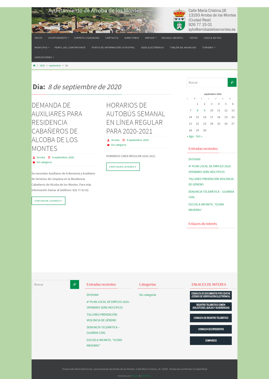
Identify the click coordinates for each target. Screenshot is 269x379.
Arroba (41, 157)
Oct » (199, 136)
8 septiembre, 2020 (63, 157)
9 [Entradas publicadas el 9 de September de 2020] (204, 110)
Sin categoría (44, 162)
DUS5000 (194, 159)
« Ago (190, 136)
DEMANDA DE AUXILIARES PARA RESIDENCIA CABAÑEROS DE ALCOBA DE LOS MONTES (57, 127)
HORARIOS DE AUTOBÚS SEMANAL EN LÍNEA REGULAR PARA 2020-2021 (135, 118)
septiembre (55, 65)
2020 (42, 65)
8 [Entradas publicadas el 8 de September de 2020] (197, 110)
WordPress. (146, 375)
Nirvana (134, 375)
